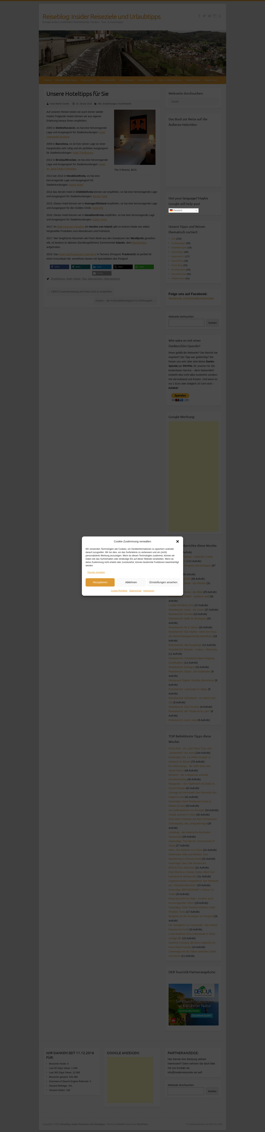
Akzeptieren (100, 582)
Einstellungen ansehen (163, 582)
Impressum (148, 590)
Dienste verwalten (96, 572)
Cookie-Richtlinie (119, 590)
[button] (177, 541)
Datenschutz (135, 590)
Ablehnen (131, 582)
